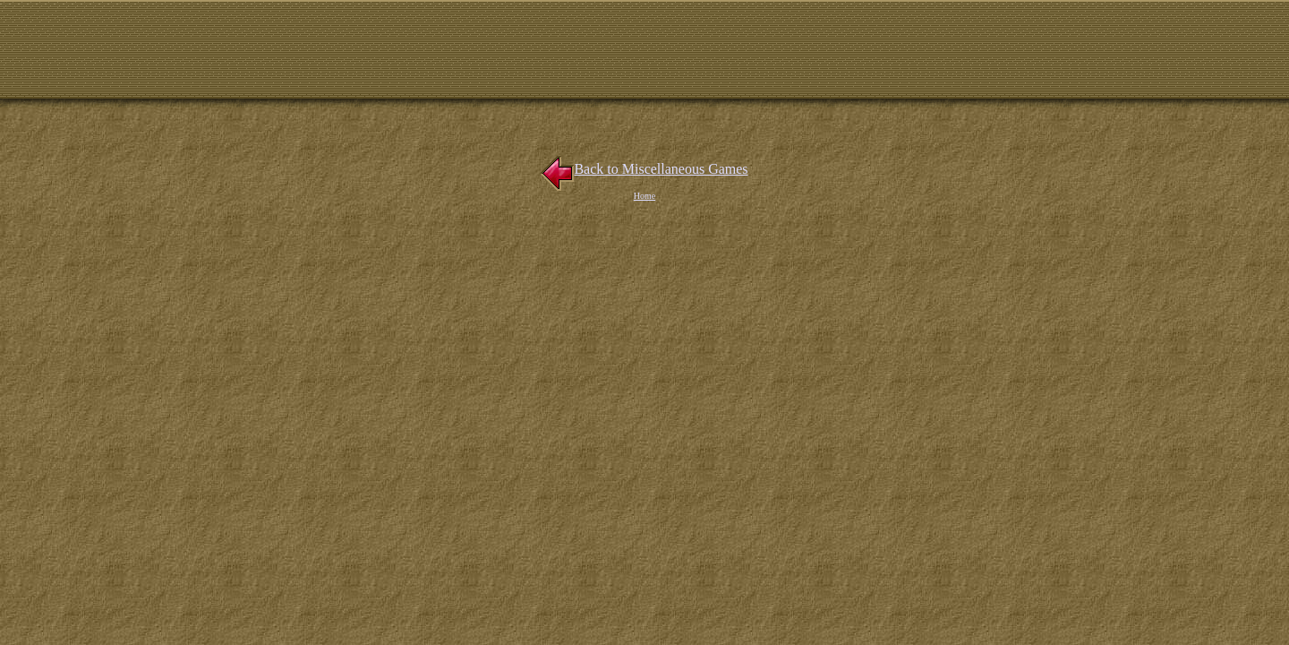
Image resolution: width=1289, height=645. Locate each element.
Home (644, 196)
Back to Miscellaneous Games (644, 168)
